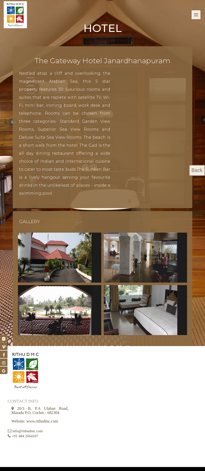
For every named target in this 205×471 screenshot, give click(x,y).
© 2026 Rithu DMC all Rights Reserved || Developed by (91, 463)
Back (197, 170)
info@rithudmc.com (27, 429)
